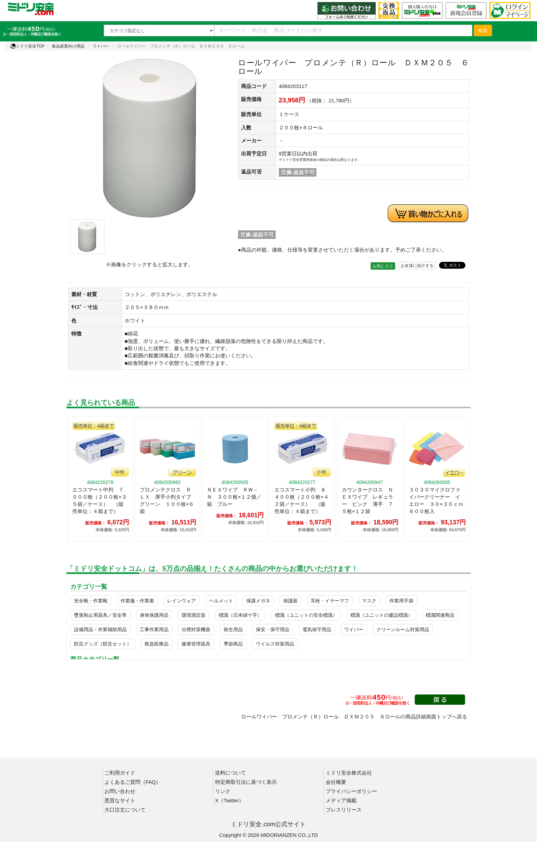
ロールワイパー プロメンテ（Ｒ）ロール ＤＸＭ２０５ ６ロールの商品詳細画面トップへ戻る (354, 716)
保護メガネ (258, 600)
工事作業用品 (154, 629)
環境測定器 (193, 615)
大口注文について (125, 810)
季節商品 (233, 644)
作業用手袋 (401, 600)
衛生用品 (233, 629)
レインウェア (181, 600)
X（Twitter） (229, 800)
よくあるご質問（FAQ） (132, 782)
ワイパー (100, 46)
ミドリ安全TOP (27, 46)
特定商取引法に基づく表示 (246, 782)
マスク (369, 600)
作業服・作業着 (137, 600)
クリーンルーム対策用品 (402, 629)
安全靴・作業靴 (91, 600)
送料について (230, 773)
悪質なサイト (119, 800)
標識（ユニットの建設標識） (381, 615)
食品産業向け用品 (68, 46)
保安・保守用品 (272, 629)
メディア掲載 (341, 800)
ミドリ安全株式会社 (349, 773)
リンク (222, 791)
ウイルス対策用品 (275, 644)
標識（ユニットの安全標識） (306, 615)
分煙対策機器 (196, 629)
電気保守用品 (316, 629)
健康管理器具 (196, 644)
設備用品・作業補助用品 (100, 629)
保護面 (290, 600)
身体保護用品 (154, 615)
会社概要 (336, 782)
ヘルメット (221, 600)
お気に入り (383, 266)
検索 (483, 30)
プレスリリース (344, 810)
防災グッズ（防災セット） (103, 644)
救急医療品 (156, 644)
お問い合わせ (119, 791)
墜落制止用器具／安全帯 (100, 615)
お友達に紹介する (417, 265)
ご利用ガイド (119, 773)
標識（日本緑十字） (240, 615)
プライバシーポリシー (351, 791)
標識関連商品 (440, 615)
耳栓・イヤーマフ (330, 600)
